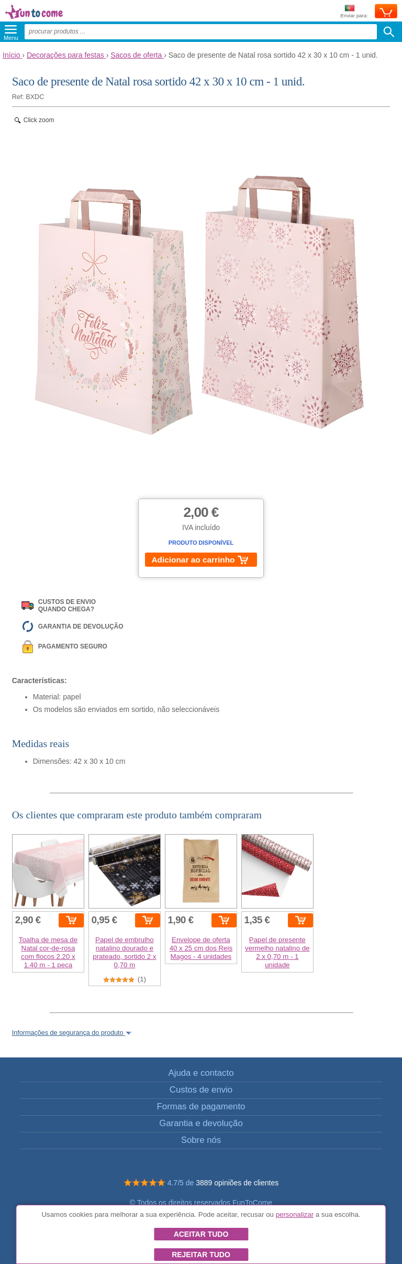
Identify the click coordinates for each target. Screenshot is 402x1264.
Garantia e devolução (201, 1123)
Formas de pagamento (201, 1106)
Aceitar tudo (201, 1234)
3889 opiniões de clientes (237, 1183)
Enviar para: (354, 11)
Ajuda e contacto (200, 1073)
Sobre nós (201, 1140)
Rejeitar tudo (201, 1254)
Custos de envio (201, 1090)
